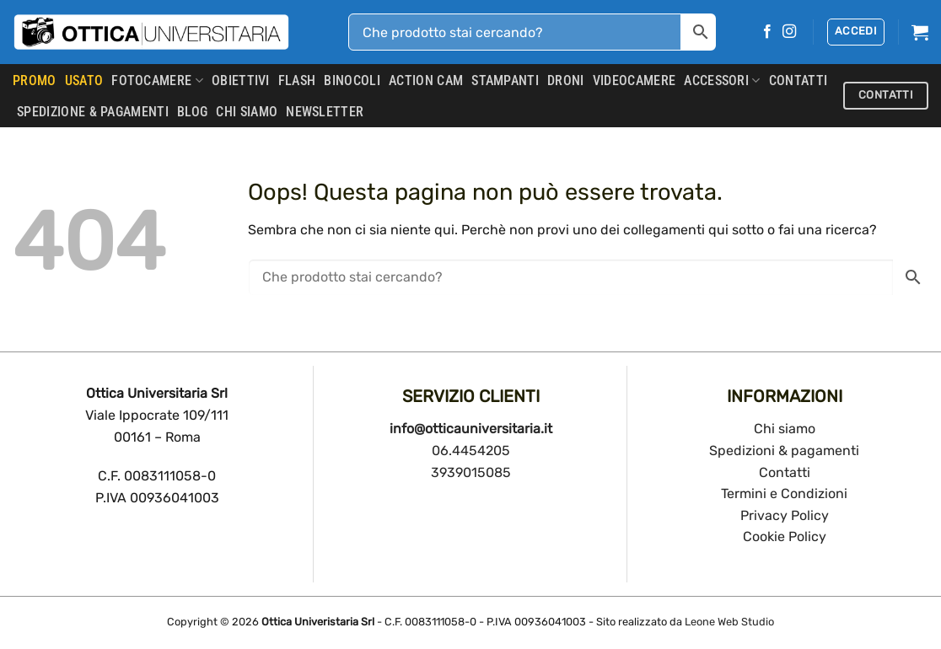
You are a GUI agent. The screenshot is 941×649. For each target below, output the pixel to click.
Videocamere (634, 80)
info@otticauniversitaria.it (471, 429)
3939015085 (471, 472)
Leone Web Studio (729, 621)
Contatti (784, 472)
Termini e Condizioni (784, 493)
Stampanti (505, 80)
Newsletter (324, 112)
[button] (856, 32)
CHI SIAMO (246, 112)
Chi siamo (784, 429)
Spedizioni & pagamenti (784, 450)
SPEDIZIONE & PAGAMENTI (93, 112)
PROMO (34, 80)
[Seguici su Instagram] (789, 32)
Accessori (722, 80)
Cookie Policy (784, 536)
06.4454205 (471, 450)
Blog (192, 112)
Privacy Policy (784, 515)
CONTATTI (798, 80)
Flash (297, 80)
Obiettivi (241, 80)
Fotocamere (157, 80)
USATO (84, 80)
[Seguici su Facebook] (767, 32)
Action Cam (426, 80)
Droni (565, 80)
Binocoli (352, 80)
